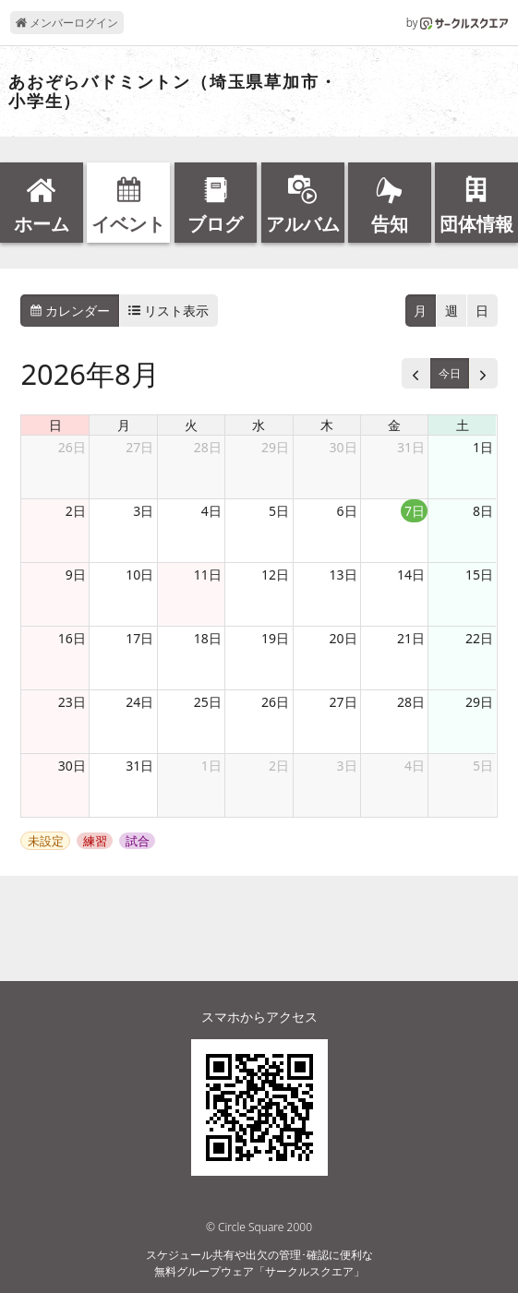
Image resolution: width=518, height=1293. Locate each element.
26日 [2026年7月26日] (72, 447)
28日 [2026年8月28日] (411, 702)
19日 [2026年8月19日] (275, 638)
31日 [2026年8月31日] (139, 765)
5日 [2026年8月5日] (279, 511)
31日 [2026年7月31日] (411, 447)
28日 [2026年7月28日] (208, 447)
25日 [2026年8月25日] (208, 702)
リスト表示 (169, 310)
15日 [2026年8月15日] (479, 574)
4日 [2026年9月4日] (414, 765)
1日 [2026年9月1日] (211, 765)
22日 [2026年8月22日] (479, 638)
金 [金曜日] (394, 425)
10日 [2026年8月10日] (139, 574)
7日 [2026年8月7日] (414, 511)
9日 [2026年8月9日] (76, 574)
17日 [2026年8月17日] (139, 638)
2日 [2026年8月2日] (76, 511)
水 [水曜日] (258, 425)
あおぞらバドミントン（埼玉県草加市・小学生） (172, 92)
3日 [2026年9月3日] (347, 765)
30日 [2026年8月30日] (72, 765)
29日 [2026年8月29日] (479, 702)
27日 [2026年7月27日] (139, 447)
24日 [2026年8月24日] (139, 702)
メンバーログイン (67, 22)
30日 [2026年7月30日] (343, 447)
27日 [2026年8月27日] (343, 702)
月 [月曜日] (123, 425)
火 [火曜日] (191, 425)
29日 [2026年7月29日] (275, 447)
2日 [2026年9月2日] (279, 765)
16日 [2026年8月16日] (72, 638)
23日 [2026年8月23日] (72, 702)
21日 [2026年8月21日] (411, 638)
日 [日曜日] (55, 425)
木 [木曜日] (326, 425)
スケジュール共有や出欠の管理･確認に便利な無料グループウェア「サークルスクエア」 (259, 1263)
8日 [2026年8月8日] (483, 511)
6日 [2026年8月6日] (347, 511)
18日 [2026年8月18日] (208, 638)
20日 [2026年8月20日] (343, 638)
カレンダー (70, 310)
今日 (450, 373)
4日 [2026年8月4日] (211, 511)
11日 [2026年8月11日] (208, 574)
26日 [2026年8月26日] (275, 702)
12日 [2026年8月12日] (275, 574)
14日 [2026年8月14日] (411, 574)
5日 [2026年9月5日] (483, 765)
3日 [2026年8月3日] (143, 511)
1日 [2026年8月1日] (483, 447)
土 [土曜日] (462, 425)
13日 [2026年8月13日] (343, 574)
